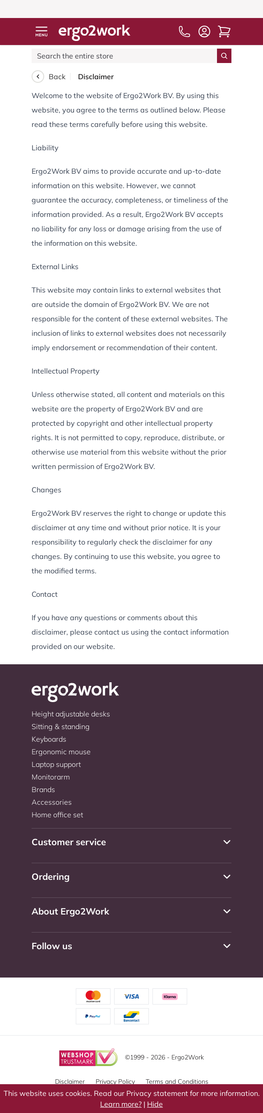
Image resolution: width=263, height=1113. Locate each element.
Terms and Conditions (177, 1081)
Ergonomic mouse (61, 751)
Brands (43, 789)
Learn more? (121, 1103)
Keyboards (49, 739)
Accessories (52, 802)
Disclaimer (70, 1081)
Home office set (57, 814)
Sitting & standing (61, 726)
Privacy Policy (115, 1081)
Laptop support (56, 764)
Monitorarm (51, 776)
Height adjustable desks (71, 713)
